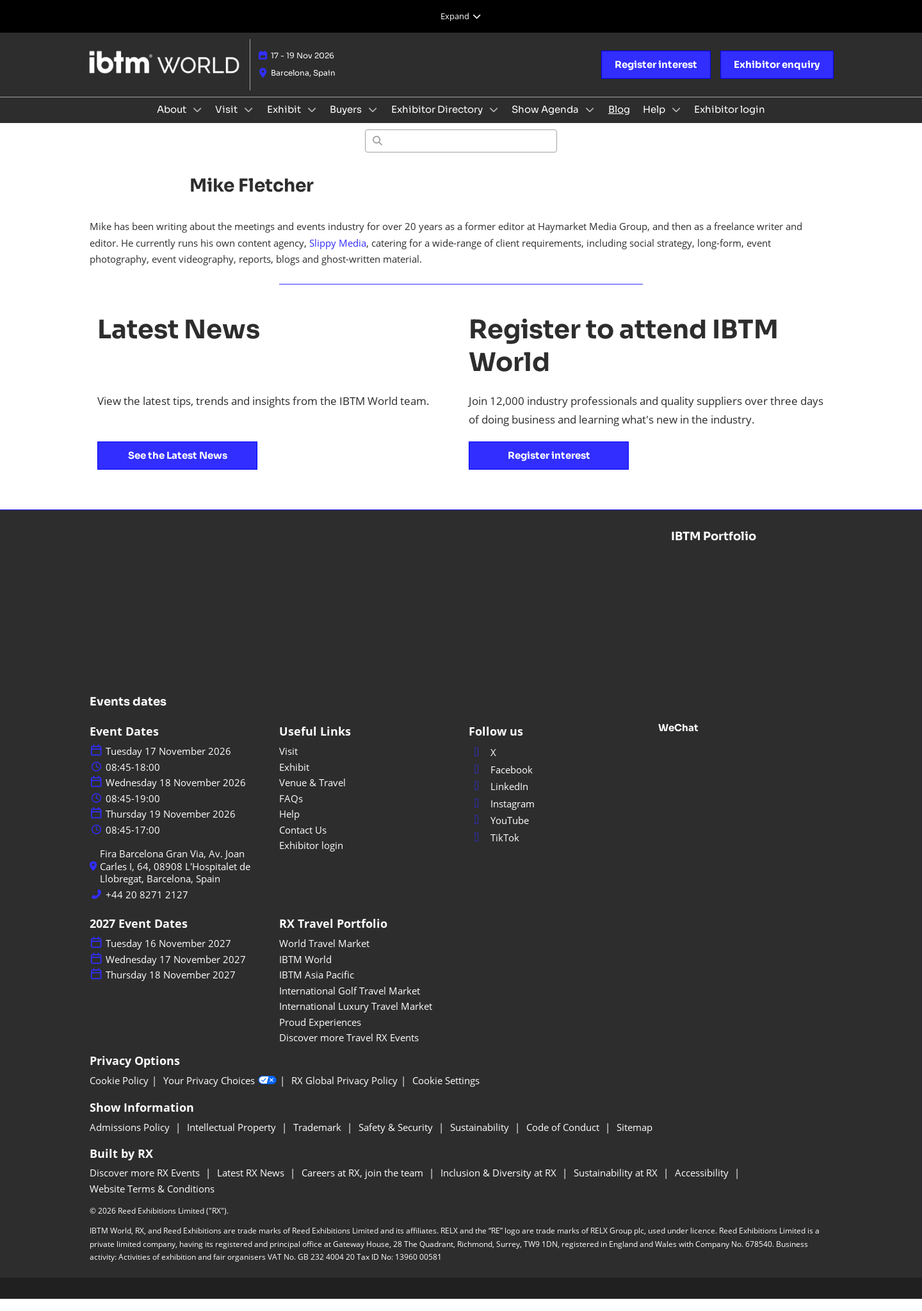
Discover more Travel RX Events (349, 1049)
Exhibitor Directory (438, 121)
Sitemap (634, 1139)
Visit (227, 121)
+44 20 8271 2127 (147, 907)
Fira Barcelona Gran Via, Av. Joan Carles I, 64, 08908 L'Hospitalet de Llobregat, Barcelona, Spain (175, 878)
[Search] (461, 153)
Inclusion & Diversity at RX (500, 1184)
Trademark (318, 1139)
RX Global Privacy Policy (344, 1093)
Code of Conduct (564, 1139)
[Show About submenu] (197, 121)
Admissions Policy (131, 1139)
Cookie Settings (446, 1093)
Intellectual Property (233, 1139)
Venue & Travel (312, 794)
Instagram (502, 815)
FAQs (291, 810)
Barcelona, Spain (303, 85)
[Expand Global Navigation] (461, 16)
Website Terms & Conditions (152, 1200)
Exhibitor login (729, 121)
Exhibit (285, 121)
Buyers (347, 121)
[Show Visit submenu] (248, 121)
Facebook (501, 781)
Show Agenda (546, 121)
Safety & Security (397, 1139)
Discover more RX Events (146, 1184)
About (172, 121)
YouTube (499, 832)
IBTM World (305, 971)
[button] (656, 77)
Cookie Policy (119, 1093)
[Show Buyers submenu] (372, 121)
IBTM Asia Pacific (316, 986)
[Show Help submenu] (676, 121)
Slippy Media (337, 255)
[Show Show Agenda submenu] (589, 121)
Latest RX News (252, 1184)
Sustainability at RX (617, 1184)
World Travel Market (324, 955)
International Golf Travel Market (349, 1002)
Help (655, 121)
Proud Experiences (320, 1034)
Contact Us (303, 842)
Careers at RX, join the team (364, 1184)
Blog (619, 121)
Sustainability (481, 1139)
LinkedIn (498, 798)
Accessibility (703, 1184)
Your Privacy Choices (220, 1093)
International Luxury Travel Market (355, 1018)
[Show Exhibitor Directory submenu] (493, 121)
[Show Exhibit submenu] (312, 121)
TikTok (494, 849)
